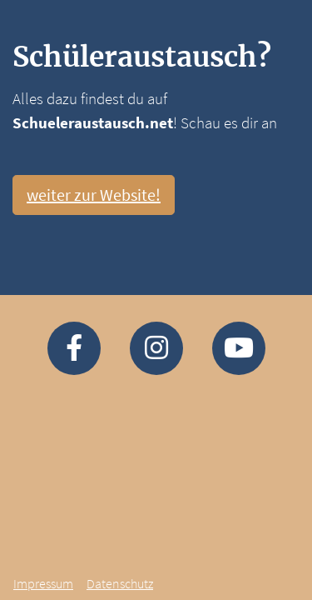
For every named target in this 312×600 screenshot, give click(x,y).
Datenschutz (120, 583)
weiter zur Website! (94, 194)
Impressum (43, 583)
